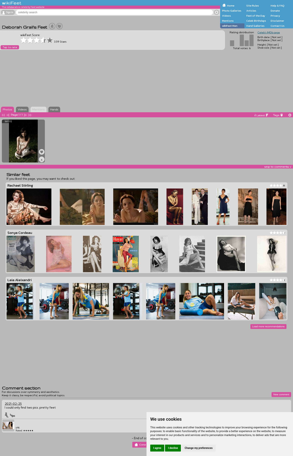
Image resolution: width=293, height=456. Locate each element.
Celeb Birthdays (256, 21)
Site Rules (252, 6)
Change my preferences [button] (198, 447)
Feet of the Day (255, 16)
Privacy (275, 16)
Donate (275, 11)
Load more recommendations (268, 326)
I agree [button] (157, 447)
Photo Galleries (231, 11)
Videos (226, 16)
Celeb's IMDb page (268, 32)
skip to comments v (277, 166)
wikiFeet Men (229, 26)
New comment (281, 394)
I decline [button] (173, 447)
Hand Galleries (255, 26)
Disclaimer (277, 21)
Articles (251, 11)
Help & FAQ (277, 6)
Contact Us (277, 26)
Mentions (228, 21)
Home (230, 6)
